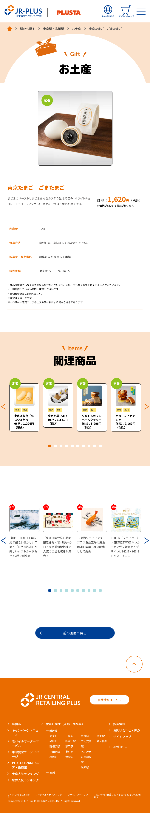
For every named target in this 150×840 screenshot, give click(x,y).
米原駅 (85, 794)
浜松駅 (69, 783)
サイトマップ (122, 763)
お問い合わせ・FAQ (126, 757)
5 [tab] (72, 446)
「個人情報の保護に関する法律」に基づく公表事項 (117, 822)
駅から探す (27, 28)
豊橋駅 (85, 762)
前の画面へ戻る (75, 658)
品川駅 (59, 28)
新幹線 (53, 757)
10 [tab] (100, 446)
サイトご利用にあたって (18, 822)
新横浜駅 (55, 773)
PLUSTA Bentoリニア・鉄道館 (25, 791)
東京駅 (47, 28)
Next (146, 406)
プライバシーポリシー (78, 822)
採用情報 (119, 750)
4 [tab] (66, 446)
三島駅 (69, 762)
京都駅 (101, 762)
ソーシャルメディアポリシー (48, 822)
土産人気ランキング (25, 800)
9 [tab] (94, 446)
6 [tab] (77, 446)
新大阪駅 (102, 768)
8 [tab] (89, 446)
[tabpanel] (24, 407)
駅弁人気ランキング (25, 806)
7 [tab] (83, 446)
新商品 (16, 750)
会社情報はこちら (110, 726)
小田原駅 (55, 778)
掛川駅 (69, 778)
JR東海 (118, 773)
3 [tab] (61, 446)
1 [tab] (49, 446)
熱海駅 (53, 783)
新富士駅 (70, 768)
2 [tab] (55, 446)
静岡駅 (69, 773)
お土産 (76, 28)
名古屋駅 (86, 778)
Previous (3, 406)
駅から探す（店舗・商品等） (65, 750)
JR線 (52, 799)
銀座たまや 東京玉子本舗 (55, 257)
